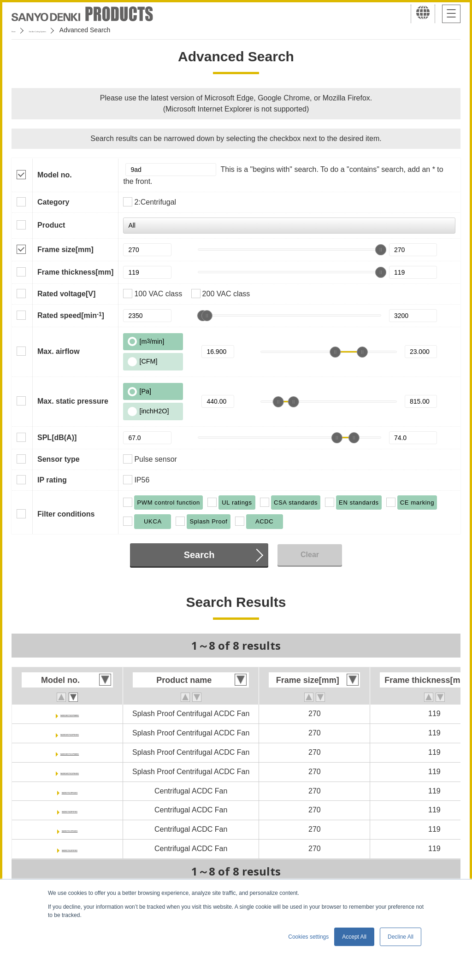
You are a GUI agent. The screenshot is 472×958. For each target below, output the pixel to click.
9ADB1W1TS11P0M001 (70, 752)
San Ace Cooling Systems (79, 30)
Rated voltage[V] (66, 294)
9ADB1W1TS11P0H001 (70, 772)
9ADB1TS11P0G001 (69, 829)
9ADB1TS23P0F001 (70, 810)
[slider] (380, 249)
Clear (310, 554)
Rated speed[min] (70, 315)
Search (199, 555)
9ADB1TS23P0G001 (69, 791)
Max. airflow (58, 351)
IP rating (52, 480)
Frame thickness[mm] (75, 272)
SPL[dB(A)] (57, 437)
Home (20, 30)
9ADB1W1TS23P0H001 (70, 733)
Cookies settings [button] (308, 937)
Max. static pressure (72, 401)
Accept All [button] (354, 937)
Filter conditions (65, 514)
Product (51, 225)
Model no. (54, 175)
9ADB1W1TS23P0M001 (70, 713)
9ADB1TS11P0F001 (70, 848)
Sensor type (58, 459)
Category (53, 202)
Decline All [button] (400, 937)
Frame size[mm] (65, 249)
